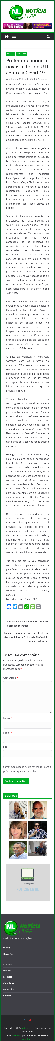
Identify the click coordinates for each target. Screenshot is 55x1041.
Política (10, 54)
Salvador (7, 964)
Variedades (21, 54)
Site (5, 746)
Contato (7, 995)
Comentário (10, 677)
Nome (7, 718)
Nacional (7, 970)
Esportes (7, 976)
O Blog (6, 947)
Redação (12, 79)
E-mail (7, 732)
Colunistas (8, 983)
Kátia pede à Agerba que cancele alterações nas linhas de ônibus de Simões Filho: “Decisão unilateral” (28, 637)
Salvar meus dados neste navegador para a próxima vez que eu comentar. (27, 769)
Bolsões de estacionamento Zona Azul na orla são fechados (27, 623)
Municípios (8, 989)
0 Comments (40, 79)
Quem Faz (8, 954)
